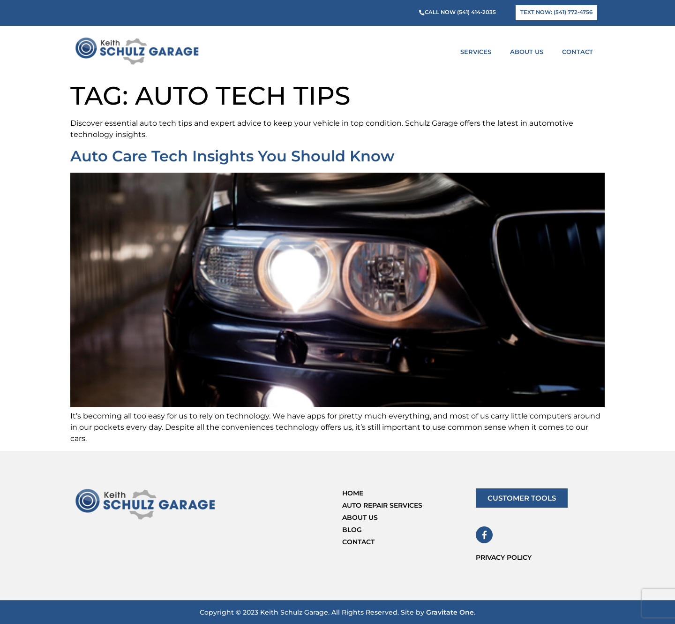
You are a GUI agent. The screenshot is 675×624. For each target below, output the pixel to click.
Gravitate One (450, 612)
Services (478, 51)
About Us (529, 51)
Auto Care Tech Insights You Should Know (232, 156)
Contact (577, 51)
